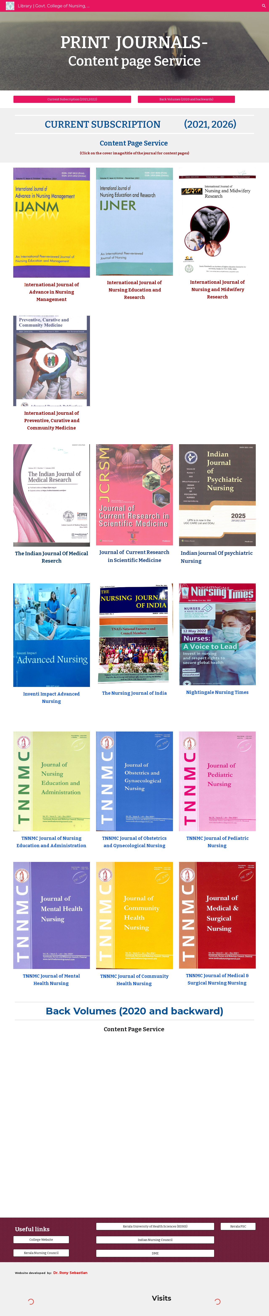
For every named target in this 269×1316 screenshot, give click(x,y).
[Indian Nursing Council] (155, 1240)
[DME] (155, 1253)
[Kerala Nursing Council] (41, 1253)
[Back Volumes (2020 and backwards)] (186, 99)
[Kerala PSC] (238, 1226)
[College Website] (41, 1239)
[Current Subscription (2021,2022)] (72, 99)
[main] (134, 51)
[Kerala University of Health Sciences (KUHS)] (155, 1226)
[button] (264, 6)
